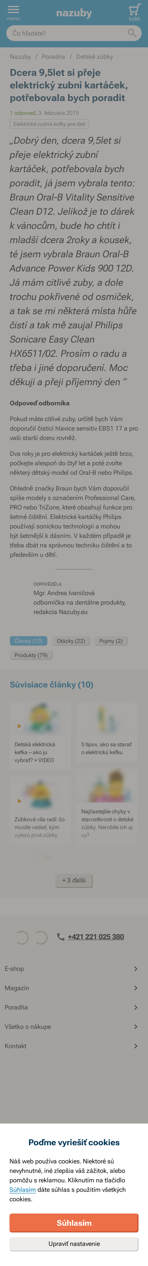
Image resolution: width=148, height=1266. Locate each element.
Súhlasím (22, 1189)
